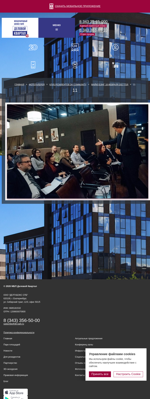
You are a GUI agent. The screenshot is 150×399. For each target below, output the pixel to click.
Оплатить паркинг (117, 65)
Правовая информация (15, 375)
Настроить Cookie (128, 374)
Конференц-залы (75, 47)
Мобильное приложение (33, 65)
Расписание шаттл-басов (75, 65)
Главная (19, 84)
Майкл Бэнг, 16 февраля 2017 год (109, 84)
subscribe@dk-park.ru (13, 324)
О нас (33, 47)
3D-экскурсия (10, 369)
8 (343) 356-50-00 (21, 320)
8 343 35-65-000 (93, 21)
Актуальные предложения (88, 338)
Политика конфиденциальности (18, 332)
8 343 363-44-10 (93, 30)
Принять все (99, 374)
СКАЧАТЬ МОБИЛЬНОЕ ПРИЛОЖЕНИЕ (75, 6)
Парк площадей (11, 344)
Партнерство (10, 363)
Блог (5, 381)
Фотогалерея (37, 84)
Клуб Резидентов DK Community (68, 84)
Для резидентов (117, 47)
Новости (7, 350)
